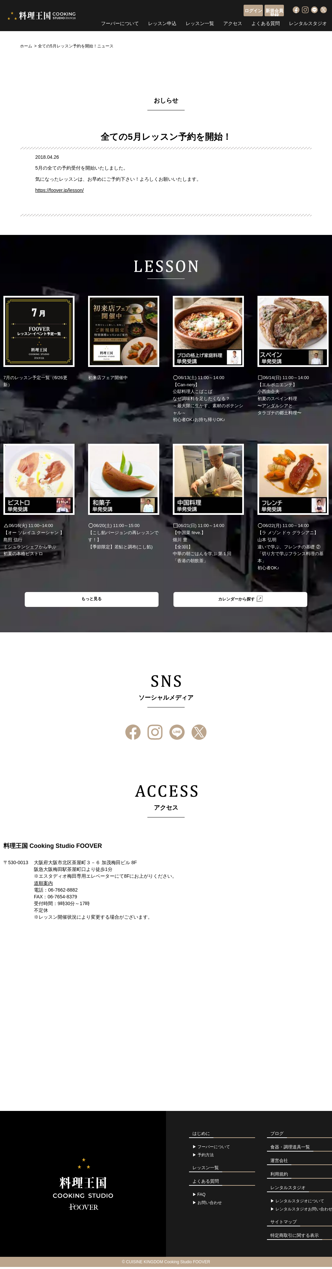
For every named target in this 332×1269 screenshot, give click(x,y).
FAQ (202, 1197)
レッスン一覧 (200, 22)
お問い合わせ (210, 1205)
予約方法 (206, 1157)
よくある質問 (265, 22)
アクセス (232, 22)
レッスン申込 (162, 22)
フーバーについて (120, 22)
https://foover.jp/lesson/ (59, 190)
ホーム (26, 46)
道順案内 (43, 885)
